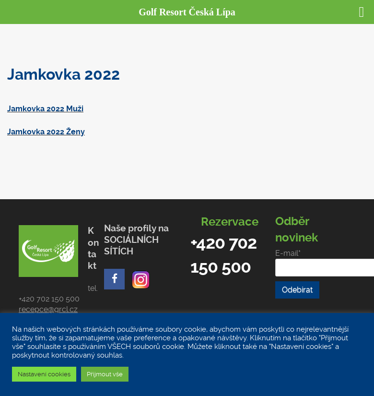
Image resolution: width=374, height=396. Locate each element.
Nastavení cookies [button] (44, 374)
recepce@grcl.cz (48, 309)
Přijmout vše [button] (105, 374)
